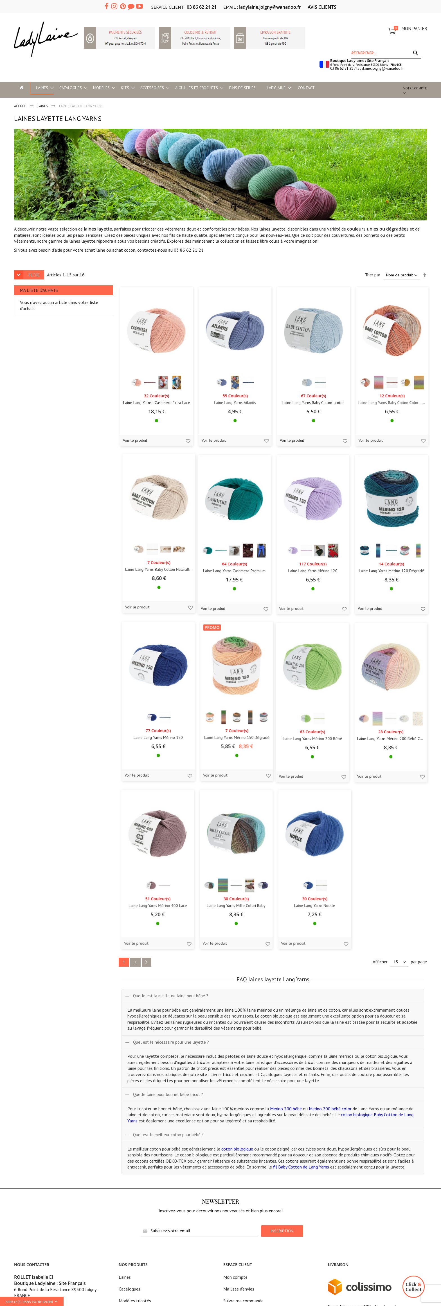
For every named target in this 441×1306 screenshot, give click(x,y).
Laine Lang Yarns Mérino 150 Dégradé (389, 585)
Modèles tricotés (135, 1131)
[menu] (203, 88)
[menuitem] (41, 88)
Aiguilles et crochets (138, 1154)
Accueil (20, 106)
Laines (125, 1107)
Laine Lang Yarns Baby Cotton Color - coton (305, 410)
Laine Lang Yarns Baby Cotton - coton (222, 410)
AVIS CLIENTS (322, 7)
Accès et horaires (30, 1189)
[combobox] (386, 52)
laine (100, 250)
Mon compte (235, 1107)
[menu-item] (21, 88)
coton (129, 250)
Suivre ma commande (243, 1131)
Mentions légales (239, 1142)
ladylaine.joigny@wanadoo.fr (270, 7)
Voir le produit (30, 447)
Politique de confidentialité (248, 1166)
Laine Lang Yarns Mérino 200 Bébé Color (138, 761)
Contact (230, 1189)
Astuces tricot (132, 1189)
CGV (227, 1178)
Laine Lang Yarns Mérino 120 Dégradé (222, 585)
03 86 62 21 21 (202, 7)
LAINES (43, 106)
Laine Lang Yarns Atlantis (138, 410)
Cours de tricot (28, 1200)
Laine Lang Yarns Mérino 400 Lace (222, 761)
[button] (89, 449)
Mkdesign (418, 1257)
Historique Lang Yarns (139, 1178)
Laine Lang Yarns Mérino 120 (138, 585)
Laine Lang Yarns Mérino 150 (305, 585)
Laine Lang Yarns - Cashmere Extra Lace (54, 410)
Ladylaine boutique (32, 1177)
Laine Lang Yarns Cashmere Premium (54, 585)
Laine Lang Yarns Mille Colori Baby (305, 761)
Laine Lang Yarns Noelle (389, 761)
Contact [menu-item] (306, 87)
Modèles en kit (133, 1142)
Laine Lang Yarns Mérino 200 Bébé (54, 761)
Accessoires (129, 1166)
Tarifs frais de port (240, 1154)
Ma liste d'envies (238, 1119)
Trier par (372, 275)
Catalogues (129, 1119)
